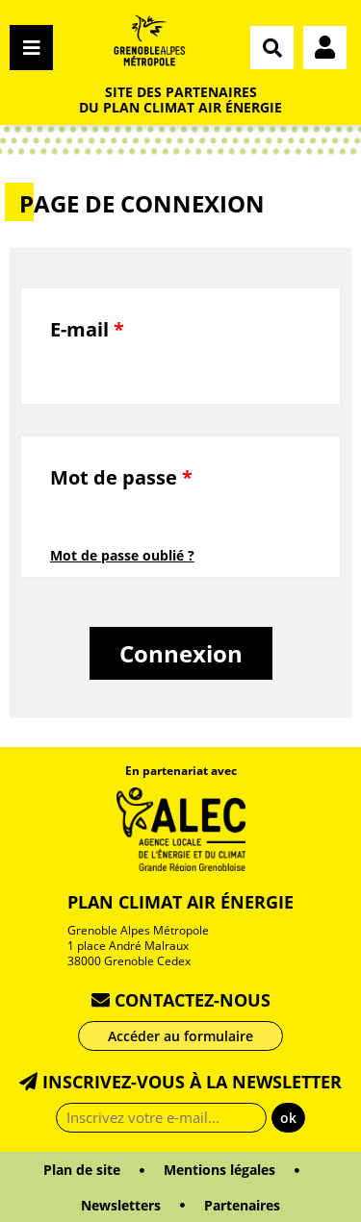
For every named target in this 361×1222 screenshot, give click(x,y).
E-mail (87, 329)
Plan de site (81, 1169)
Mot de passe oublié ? (122, 555)
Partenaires (242, 1205)
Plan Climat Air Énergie (180, 901)
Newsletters (121, 1205)
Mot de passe (121, 477)
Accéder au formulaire (180, 1036)
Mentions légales (219, 1169)
